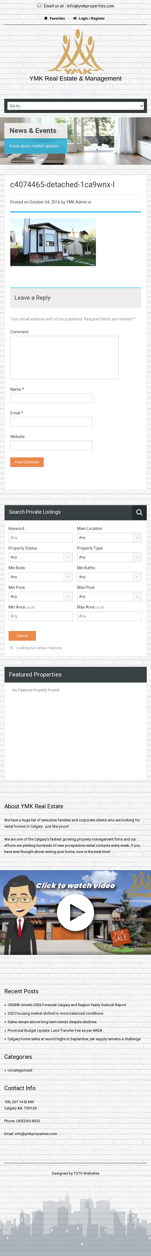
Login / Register (89, 18)
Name (17, 389)
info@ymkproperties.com (90, 5)
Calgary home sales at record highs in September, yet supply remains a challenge (74, 1039)
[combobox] (109, 537)
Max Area (90, 607)
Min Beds (17, 568)
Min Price (17, 587)
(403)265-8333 (80, 91)
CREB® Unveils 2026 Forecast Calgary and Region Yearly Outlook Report (67, 1005)
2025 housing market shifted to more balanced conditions (55, 1013)
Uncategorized (20, 1070)
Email (16, 413)
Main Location (89, 528)
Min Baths (86, 568)
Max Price (86, 587)
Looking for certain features (36, 648)
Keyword (16, 528)
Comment (19, 332)
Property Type (90, 548)
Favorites (55, 18)
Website (17, 436)
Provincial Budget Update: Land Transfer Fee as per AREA (55, 1030)
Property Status (23, 548)
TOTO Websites (86, 1173)
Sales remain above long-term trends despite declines (52, 1022)
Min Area (22, 607)
